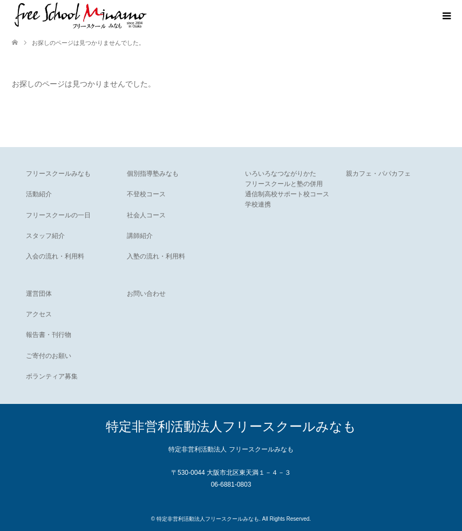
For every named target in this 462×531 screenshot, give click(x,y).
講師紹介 (140, 236)
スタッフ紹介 (45, 236)
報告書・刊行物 (48, 334)
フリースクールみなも (58, 173)
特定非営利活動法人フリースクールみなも (231, 426)
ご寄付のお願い (48, 356)
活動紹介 (39, 194)
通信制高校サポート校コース (287, 194)
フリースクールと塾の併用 (284, 184)
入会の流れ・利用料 (55, 256)
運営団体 (39, 293)
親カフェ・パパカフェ (378, 173)
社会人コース (146, 215)
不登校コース (146, 194)
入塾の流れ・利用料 (156, 256)
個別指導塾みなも (153, 173)
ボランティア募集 (52, 376)
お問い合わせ (146, 293)
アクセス (39, 314)
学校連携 (258, 204)
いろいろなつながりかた (280, 173)
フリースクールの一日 (58, 215)
